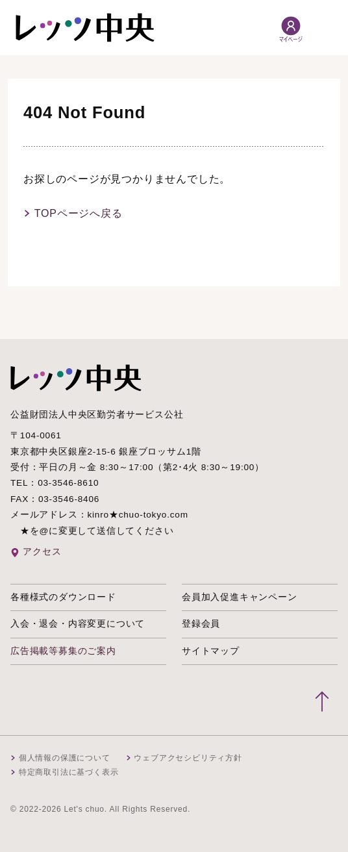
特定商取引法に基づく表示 (69, 772)
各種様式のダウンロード (63, 597)
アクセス (42, 552)
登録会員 (201, 624)
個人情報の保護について (64, 757)
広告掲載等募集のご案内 (63, 651)
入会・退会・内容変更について (77, 624)
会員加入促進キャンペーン (239, 597)
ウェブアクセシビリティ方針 (188, 757)
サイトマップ (211, 651)
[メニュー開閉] (324, 28)
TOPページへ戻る (78, 213)
